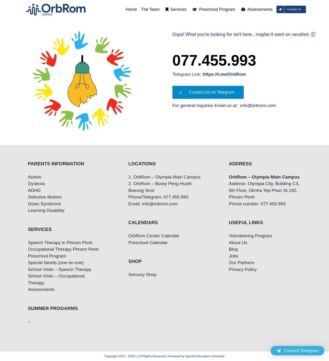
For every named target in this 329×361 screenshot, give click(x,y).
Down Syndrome (44, 203)
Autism (35, 177)
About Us (238, 242)
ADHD (34, 190)
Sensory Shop (142, 274)
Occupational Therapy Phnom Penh (63, 249)
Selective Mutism (45, 196)
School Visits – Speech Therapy (59, 269)
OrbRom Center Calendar (153, 235)
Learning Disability (46, 210)
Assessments (41, 289)
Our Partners (242, 262)
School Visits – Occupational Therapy (56, 279)
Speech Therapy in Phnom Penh (60, 242)
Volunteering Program (250, 235)
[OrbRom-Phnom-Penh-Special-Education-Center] (56, 4)
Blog (233, 249)
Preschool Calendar (148, 242)
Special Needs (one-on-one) (56, 262)
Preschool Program (47, 256)
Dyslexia (36, 183)
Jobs (233, 256)
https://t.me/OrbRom (224, 74)
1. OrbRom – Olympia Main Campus (164, 177)
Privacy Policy (243, 269)
